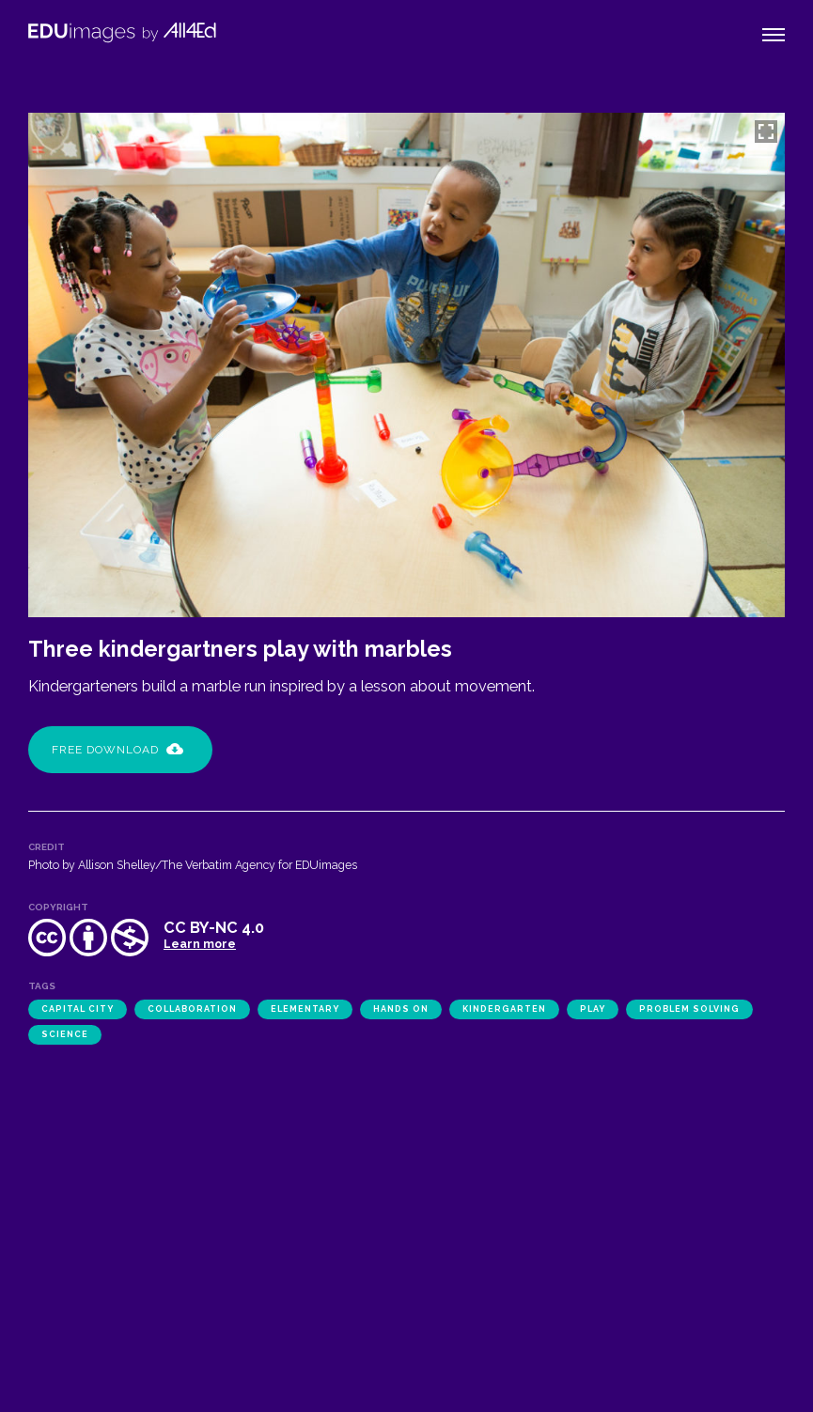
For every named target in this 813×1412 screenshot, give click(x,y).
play (592, 1009)
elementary (305, 1009)
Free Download (117, 749)
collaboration (192, 1009)
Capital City (77, 1009)
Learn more (200, 944)
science (64, 1034)
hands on (401, 1009)
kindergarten (504, 1009)
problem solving (689, 1009)
